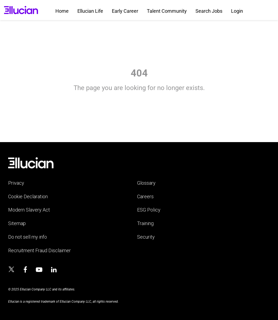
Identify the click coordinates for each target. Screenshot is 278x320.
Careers (145, 196)
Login (237, 11)
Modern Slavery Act (29, 210)
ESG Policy (148, 210)
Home (62, 11)
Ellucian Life (90, 11)
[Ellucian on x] (11, 270)
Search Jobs (208, 11)
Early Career (125, 11)
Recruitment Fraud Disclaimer (39, 250)
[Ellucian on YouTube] (39, 270)
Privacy (16, 183)
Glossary (146, 183)
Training (145, 223)
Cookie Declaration (28, 196)
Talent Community (167, 11)
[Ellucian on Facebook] (25, 270)
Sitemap (17, 223)
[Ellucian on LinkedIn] (54, 270)
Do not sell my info (27, 237)
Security (146, 237)
